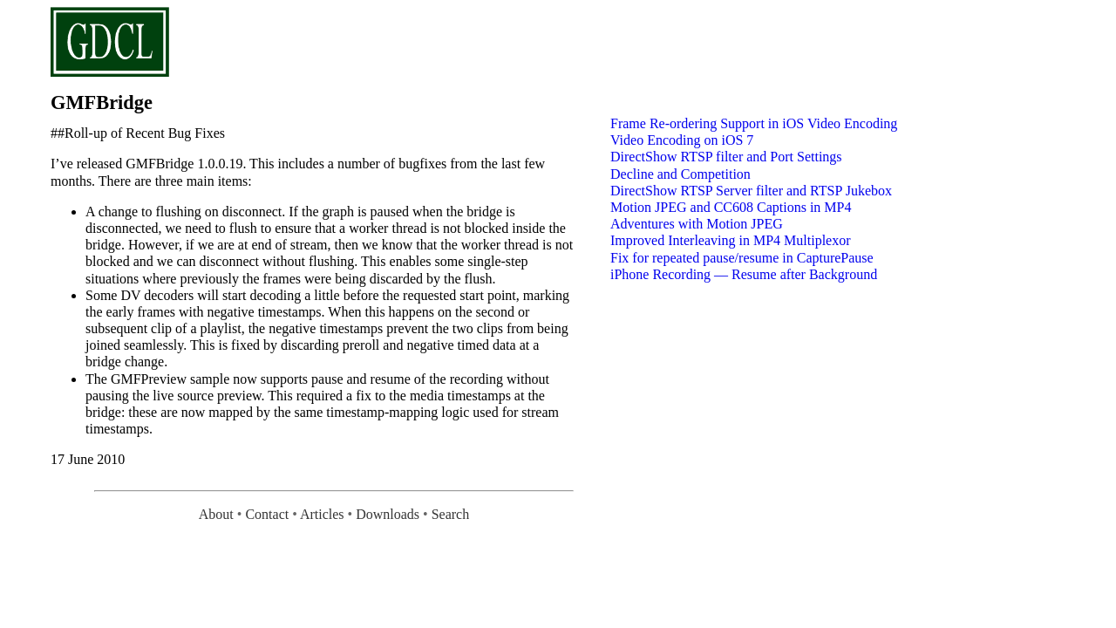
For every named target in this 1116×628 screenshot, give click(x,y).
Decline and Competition (680, 174)
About (216, 514)
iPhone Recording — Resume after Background (743, 274)
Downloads (387, 514)
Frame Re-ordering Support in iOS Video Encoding (753, 123)
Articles (322, 514)
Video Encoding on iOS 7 (681, 140)
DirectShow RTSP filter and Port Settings (726, 156)
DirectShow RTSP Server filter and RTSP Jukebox (751, 190)
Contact (267, 514)
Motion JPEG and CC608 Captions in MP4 (730, 207)
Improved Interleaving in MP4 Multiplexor (730, 240)
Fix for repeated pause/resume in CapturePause (742, 257)
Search (451, 514)
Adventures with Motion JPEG (696, 223)
